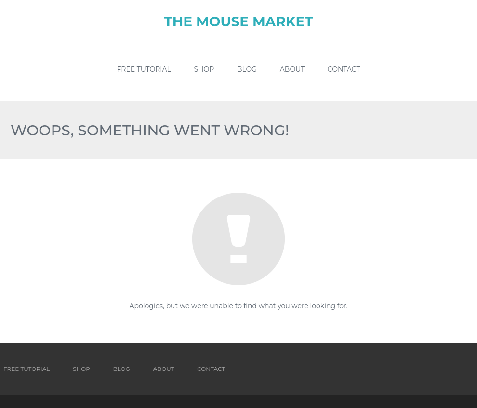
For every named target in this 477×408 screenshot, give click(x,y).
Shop (204, 69)
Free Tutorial (144, 69)
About (292, 69)
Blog (247, 69)
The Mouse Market (238, 21)
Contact (344, 69)
